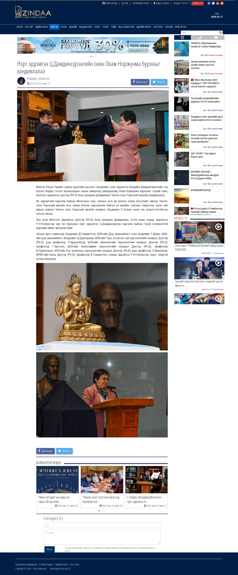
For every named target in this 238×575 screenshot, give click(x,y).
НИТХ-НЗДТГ (206, 253)
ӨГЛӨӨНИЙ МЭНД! (198, 190)
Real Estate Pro (126, 27)
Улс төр (29, 27)
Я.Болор (31, 78)
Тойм (113, 27)
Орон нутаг (181, 27)
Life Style (158, 27)
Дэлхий (73, 27)
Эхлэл (19, 27)
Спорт (97, 27)
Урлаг (106, 27)
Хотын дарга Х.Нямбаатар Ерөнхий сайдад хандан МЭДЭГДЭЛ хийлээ (198, 212)
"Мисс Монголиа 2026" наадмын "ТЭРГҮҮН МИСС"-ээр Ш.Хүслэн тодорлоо (198, 83)
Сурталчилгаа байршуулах (26, 564)
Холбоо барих (46, 564)
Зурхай (169, 27)
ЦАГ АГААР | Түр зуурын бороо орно (198, 155)
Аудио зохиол (161, 3)
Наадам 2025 (85, 27)
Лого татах (74, 564)
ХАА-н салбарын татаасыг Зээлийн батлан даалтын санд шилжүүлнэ (198, 138)
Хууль (63, 27)
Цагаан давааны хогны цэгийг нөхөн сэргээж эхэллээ (198, 65)
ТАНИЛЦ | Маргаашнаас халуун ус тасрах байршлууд (198, 44)
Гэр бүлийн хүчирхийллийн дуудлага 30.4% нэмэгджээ (198, 100)
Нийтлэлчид (109, 3)
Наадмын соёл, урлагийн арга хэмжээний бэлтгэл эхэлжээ (198, 118)
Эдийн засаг (41, 27)
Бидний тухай (61, 564)
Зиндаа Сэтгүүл (180, 3)
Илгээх (49, 549)
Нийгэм (54, 27)
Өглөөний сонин (141, 3)
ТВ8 (125, 3)
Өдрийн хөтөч (143, 27)
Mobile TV (197, 3)
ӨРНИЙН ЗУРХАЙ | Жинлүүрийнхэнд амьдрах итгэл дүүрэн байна (198, 175)
